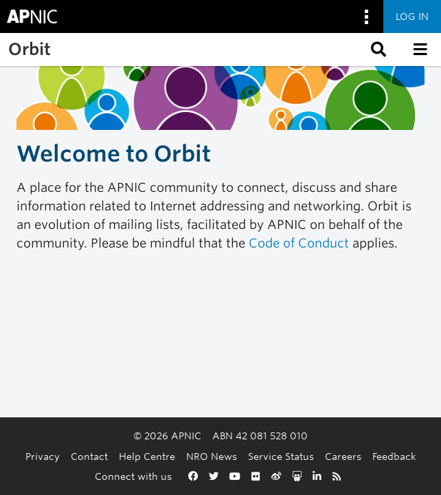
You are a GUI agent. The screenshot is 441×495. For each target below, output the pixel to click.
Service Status (281, 456)
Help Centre (147, 456)
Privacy (42, 456)
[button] (377, 49)
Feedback (394, 456)
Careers (343, 456)
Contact (89, 456)
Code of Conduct (299, 243)
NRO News (211, 456)
